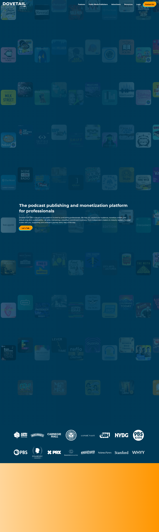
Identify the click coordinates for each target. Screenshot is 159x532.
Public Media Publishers (98, 4)
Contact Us (149, 4)
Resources (128, 4)
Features (81, 4)
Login (138, 4)
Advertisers (116, 4)
